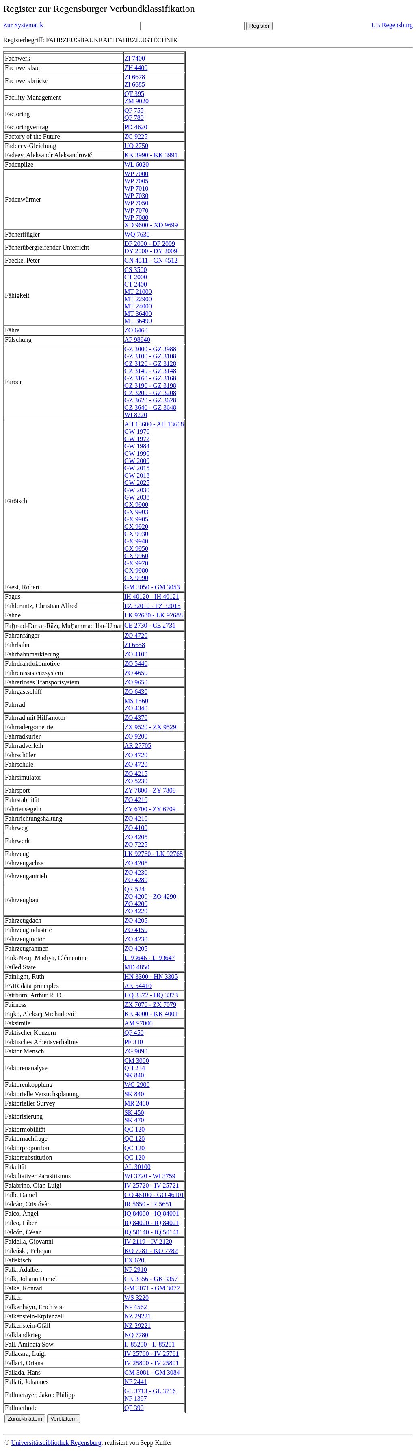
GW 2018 (137, 475)
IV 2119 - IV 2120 (148, 1241)
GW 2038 (137, 497)
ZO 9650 (135, 682)
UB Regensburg (392, 25)
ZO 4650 (135, 672)
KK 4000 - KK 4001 (151, 1013)
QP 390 (134, 1407)
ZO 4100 (135, 654)
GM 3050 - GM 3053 (152, 587)
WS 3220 (136, 1297)
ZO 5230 (135, 781)
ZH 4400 (135, 67)
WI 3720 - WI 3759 (150, 1176)
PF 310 (133, 1041)
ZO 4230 (135, 872)
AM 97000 (138, 1023)
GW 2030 (137, 490)
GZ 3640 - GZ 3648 (150, 407)
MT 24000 (138, 306)
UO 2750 (136, 145)
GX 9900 (136, 504)
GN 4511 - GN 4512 (151, 260)
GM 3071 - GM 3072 (152, 1288)
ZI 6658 (134, 644)
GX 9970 (136, 563)
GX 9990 (136, 577)
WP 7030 (136, 195)
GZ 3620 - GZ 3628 (150, 400)
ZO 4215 (135, 773)
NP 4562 (135, 1306)
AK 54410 (138, 985)
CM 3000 (136, 1060)
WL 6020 (136, 164)
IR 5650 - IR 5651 (148, 1204)
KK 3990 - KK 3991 (151, 155)
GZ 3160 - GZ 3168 (150, 378)
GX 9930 (136, 533)
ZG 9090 (135, 1051)
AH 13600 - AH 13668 (154, 424)
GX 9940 (136, 541)
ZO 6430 (135, 691)
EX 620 (134, 1260)
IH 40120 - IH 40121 (151, 596)
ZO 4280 (135, 879)
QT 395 (134, 93)
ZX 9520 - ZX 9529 (150, 726)
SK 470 (134, 1119)
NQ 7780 (136, 1335)
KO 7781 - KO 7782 (151, 1250)
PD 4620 (135, 127)
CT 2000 (135, 277)
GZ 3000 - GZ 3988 (150, 348)
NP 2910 (135, 1269)
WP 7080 (136, 217)
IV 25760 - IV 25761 (151, 1353)
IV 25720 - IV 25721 (151, 1185)
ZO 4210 (135, 799)
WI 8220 (135, 414)
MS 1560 (136, 700)
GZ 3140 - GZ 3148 (150, 370)
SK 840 (134, 1075)
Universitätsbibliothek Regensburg (56, 1442)
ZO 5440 (135, 663)
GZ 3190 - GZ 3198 (150, 385)
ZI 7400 (134, 58)
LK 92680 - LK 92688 (153, 615)
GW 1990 (137, 453)
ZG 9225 (135, 136)
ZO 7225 (135, 844)
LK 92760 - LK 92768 (153, 853)
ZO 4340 (135, 708)
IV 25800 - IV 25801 (151, 1363)
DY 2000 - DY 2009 (150, 251)
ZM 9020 (136, 101)
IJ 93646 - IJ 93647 (149, 957)
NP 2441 (135, 1381)
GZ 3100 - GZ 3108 (150, 356)
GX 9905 (136, 519)
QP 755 (134, 110)
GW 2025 (137, 482)
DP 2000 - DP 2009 (149, 243)
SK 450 (134, 1112)
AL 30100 (137, 1166)
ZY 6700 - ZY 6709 (150, 809)
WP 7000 (136, 173)
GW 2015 (137, 468)
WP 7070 (136, 210)
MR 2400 (136, 1103)
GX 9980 (136, 570)
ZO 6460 (135, 330)
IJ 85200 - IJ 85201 (149, 1344)
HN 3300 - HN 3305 (151, 976)
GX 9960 (136, 555)
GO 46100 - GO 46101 (154, 1194)
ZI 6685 (134, 84)
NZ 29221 (137, 1316)
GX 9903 (136, 511)
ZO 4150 (135, 929)
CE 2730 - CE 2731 (150, 625)
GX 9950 (136, 548)
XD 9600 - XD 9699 (151, 225)
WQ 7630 (137, 234)
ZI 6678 (134, 77)
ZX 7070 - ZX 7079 (150, 1004)
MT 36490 (138, 320)
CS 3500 (135, 269)
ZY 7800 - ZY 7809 (150, 790)
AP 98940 (137, 339)
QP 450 (134, 1032)
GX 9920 (136, 526)
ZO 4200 (135, 903)
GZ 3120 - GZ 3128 (150, 363)
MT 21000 (138, 291)
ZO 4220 (135, 911)
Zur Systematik (23, 25)
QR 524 (134, 889)
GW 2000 (137, 460)
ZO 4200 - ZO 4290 (150, 896)
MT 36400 (138, 313)
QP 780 (134, 117)
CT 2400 (135, 284)
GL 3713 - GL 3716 (150, 1391)
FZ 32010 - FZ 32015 (152, 605)
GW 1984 (137, 446)
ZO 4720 (135, 635)
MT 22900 (138, 298)
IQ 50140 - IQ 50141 (151, 1232)
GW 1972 (137, 438)
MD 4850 (137, 967)
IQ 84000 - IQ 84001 (151, 1213)
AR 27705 (137, 745)
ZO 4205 (135, 837)
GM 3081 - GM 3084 (152, 1372)
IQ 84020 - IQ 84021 (151, 1222)
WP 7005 (136, 181)
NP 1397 (135, 1398)
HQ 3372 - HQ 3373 (151, 995)
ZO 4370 (135, 717)
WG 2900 (137, 1084)
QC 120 (134, 1129)
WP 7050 (136, 203)
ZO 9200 (135, 736)
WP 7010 (136, 188)
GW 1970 (137, 431)
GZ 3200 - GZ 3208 (150, 392)
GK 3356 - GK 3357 (151, 1278)
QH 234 (134, 1067)
